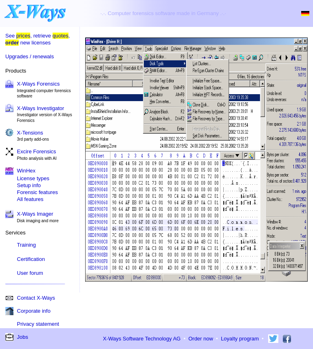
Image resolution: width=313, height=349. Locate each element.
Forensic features (37, 192)
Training (26, 245)
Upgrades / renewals (29, 56)
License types (33, 178)
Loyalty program (240, 339)
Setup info (29, 185)
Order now (200, 339)
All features (30, 199)
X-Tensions (30, 133)
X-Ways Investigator (40, 108)
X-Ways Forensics (38, 84)
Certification (31, 259)
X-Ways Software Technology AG (142, 339)
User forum (30, 273)
